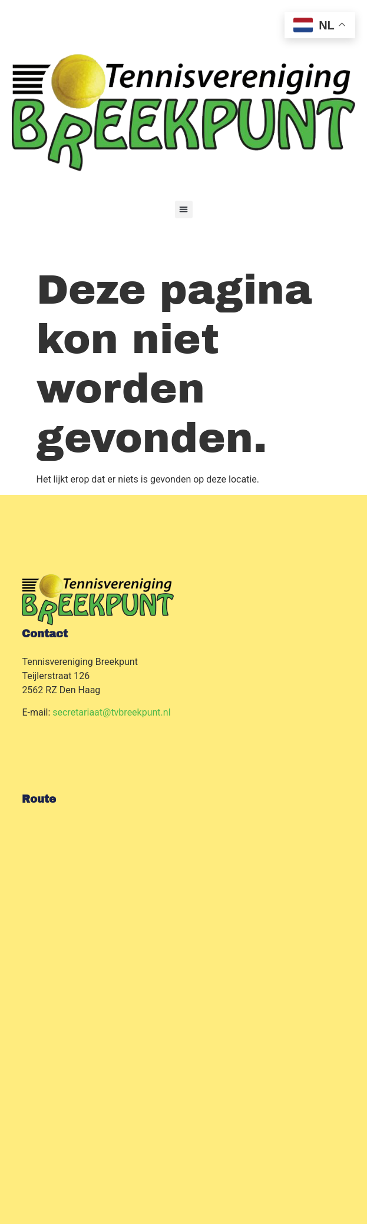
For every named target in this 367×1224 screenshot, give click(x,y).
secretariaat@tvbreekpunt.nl (111, 712)
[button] (184, 209)
